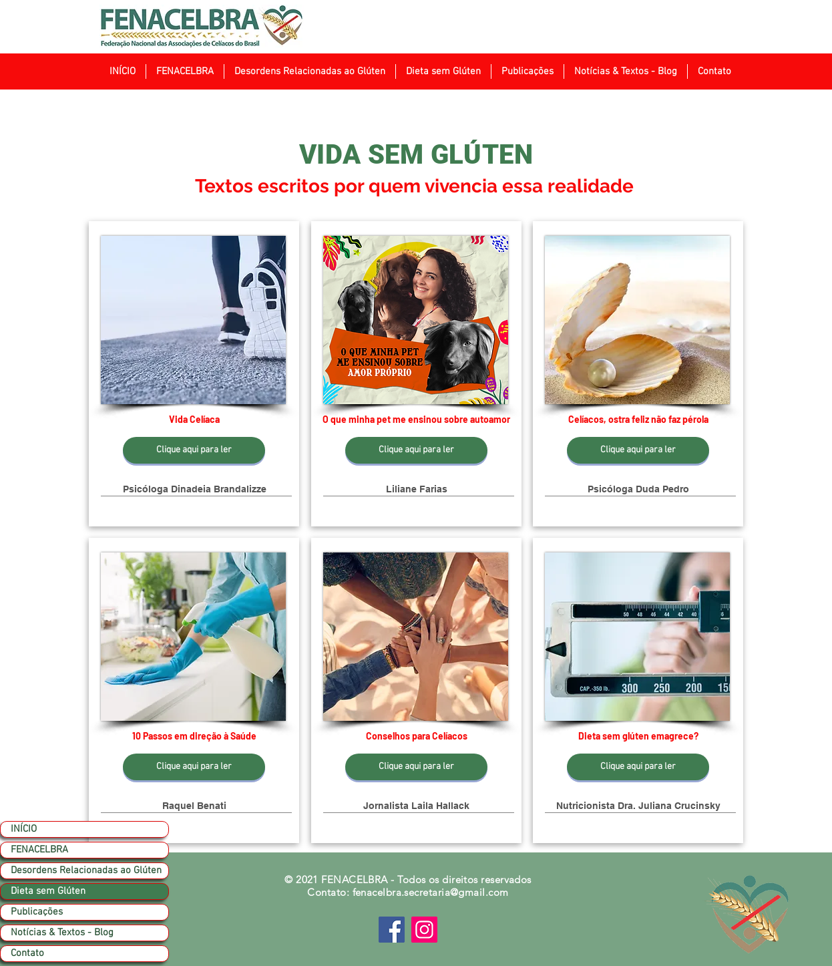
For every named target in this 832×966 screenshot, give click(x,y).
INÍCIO (24, 829)
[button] (185, 71)
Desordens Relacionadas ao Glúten (86, 870)
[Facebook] (392, 930)
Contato (27, 953)
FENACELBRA (39, 850)
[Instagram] (424, 930)
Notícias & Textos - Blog (62, 933)
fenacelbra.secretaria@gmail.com (431, 892)
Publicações (37, 912)
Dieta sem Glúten (48, 891)
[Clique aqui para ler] (194, 450)
